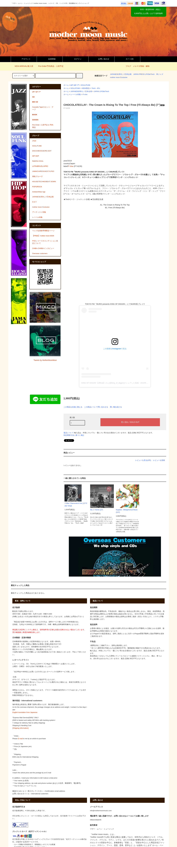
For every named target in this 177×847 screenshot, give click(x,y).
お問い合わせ (101, 58)
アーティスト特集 (39, 212)
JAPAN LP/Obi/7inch (101, 91)
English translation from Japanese (24, 712)
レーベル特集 (76, 94)
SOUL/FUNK (85, 85)
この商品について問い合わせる (96, 407)
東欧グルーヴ (37, 176)
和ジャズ (159, 74)
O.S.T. (34, 202)
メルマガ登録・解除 (141, 66)
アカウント (24, 58)
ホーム (66, 85)
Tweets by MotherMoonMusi (45, 360)
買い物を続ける (116, 407)
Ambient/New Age (38, 192)
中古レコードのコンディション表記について (45, 242)
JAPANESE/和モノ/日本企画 (121, 74)
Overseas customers (39, 253)
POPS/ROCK (37, 187)
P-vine (85, 94)
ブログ (128, 66)
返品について (69, 433)
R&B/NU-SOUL (38, 161)
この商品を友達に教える (73, 407)
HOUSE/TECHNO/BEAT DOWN (44, 182)
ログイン (75, 58)
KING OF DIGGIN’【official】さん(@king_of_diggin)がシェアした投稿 (110, 383)
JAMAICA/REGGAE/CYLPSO (43, 171)
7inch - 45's (96, 88)
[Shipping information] (20, 728)
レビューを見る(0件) (143, 460)
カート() (127, 58)
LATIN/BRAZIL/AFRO (40, 166)
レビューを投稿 (159, 460)
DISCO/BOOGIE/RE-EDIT (42, 151)
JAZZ (34, 141)
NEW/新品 (86, 88)
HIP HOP (35, 156)
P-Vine (70, 166)
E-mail (20, 739)
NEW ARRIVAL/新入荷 (22, 66)
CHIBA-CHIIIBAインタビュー (43, 248)
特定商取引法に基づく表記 (74, 435)
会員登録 (50, 58)
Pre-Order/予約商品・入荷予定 (49, 66)
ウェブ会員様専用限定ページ (43, 231)
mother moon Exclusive (118, 77)
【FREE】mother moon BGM (43, 236)
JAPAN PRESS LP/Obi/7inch (143, 74)
